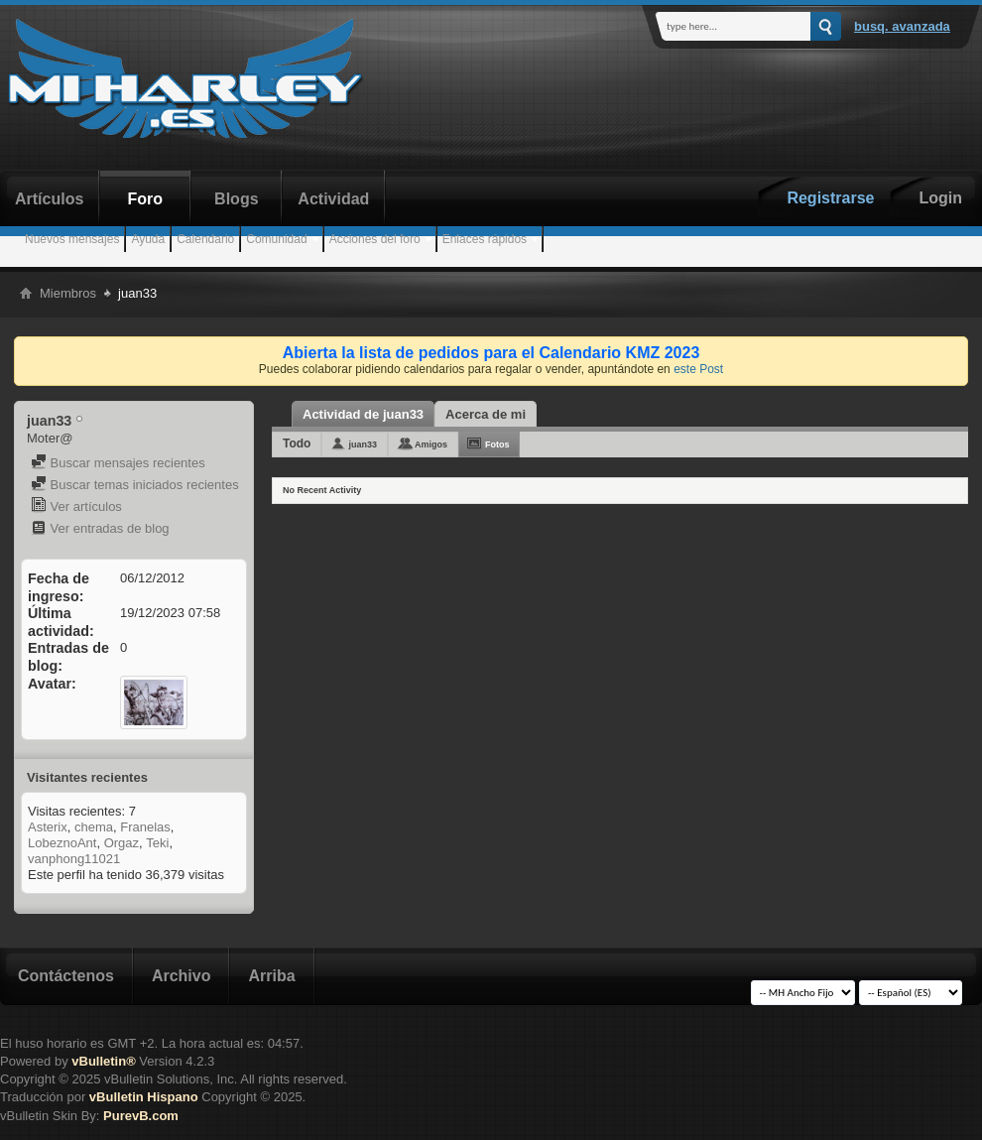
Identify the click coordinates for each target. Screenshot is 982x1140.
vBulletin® (103, 1061)
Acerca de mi (485, 414)
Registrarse (830, 198)
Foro (146, 198)
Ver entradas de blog (100, 528)
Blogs (236, 198)
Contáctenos (66, 975)
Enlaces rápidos (484, 239)
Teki (157, 842)
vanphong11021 (74, 858)
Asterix (47, 827)
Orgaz (121, 842)
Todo (296, 443)
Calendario (205, 239)
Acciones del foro (375, 239)
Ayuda (148, 239)
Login (940, 198)
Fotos (497, 444)
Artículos (49, 198)
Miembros (68, 293)
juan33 (362, 444)
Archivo (181, 975)
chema (93, 827)
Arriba (271, 975)
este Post (698, 369)
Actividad (333, 198)
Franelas (145, 827)
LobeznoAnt (62, 842)
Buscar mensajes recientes (118, 462)
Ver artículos (76, 506)
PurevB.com (141, 1115)
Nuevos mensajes (72, 239)
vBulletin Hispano (143, 1096)
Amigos (431, 444)
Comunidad (276, 239)
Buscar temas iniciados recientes (135, 484)
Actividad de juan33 (363, 414)
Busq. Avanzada (902, 26)
